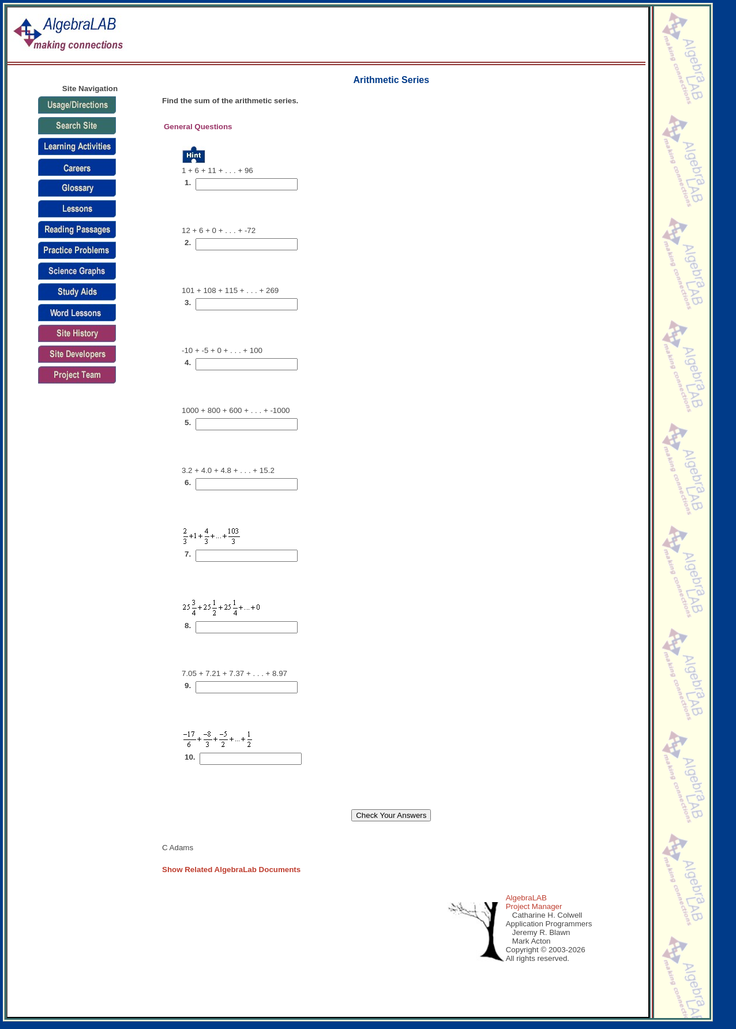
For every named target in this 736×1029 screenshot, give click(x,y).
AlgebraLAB (526, 897)
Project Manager (534, 906)
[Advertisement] (443, 35)
